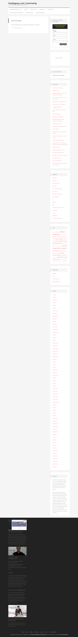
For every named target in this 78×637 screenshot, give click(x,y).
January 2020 (55, 319)
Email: (54, 35)
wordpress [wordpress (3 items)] (64, 267)
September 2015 (55, 408)
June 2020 (54, 311)
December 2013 (55, 462)
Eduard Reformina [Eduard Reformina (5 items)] (61, 244)
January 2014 (55, 459)
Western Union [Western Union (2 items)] (61, 267)
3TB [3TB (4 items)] (58, 238)
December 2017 (55, 354)
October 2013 (55, 467)
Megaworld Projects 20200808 (58, 118)
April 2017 (54, 373)
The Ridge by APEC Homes (57, 108)
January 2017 (55, 378)
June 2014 (54, 446)
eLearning (54, 192)
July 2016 (54, 384)
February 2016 (55, 395)
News (53, 211)
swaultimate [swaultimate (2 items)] (55, 263)
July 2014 (54, 443)
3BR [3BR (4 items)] (56, 238)
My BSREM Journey (56, 90)
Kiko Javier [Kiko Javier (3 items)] (54, 252)
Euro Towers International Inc (58, 195)
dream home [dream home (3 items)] (54, 244)
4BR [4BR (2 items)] (59, 238)
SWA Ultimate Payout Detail (15, 538)
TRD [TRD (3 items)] (64, 265)
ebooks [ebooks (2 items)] (57, 244)
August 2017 (54, 365)
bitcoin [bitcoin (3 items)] (53, 242)
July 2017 (54, 368)
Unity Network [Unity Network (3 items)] (57, 267)
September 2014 (55, 438)
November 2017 (55, 357)
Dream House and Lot (56, 189)
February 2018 (55, 349)
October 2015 (55, 405)
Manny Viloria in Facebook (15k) (59, 75)
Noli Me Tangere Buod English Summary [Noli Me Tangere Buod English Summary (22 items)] (59, 254)
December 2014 (55, 430)
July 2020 (54, 309)
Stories (53, 219)
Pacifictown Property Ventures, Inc (59, 213)
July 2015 (54, 413)
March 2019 (54, 330)
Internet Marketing (56, 203)
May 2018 (54, 346)
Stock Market (55, 216)
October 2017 (55, 360)
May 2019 (54, 327)
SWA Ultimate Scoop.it (56, 287)
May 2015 (54, 419)
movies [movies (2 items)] (61, 252)
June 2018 (54, 344)
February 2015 (55, 424)
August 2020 (54, 306)
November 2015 (55, 403)
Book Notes (54, 187)
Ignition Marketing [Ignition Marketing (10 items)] (56, 249)
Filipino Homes (55, 197)
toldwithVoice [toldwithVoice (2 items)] (62, 265)
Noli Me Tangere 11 (56, 132)
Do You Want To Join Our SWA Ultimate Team (15, 626)
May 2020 (54, 314)
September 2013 (55, 470)
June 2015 (54, 416)
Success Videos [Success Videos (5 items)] (63, 261)
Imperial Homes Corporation (58, 200)
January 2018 (55, 352)
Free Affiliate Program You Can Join (59, 154)
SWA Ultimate (55, 221)
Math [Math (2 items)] (59, 252)
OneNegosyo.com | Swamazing (22, 3)
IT (52, 205)
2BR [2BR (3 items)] (54, 238)
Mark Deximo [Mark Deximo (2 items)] (57, 252)
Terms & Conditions (56, 285)
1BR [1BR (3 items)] (53, 238)
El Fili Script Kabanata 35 (19, 27)
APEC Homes (55, 184)
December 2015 (55, 400)
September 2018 (55, 338)
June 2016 (54, 387)
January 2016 (55, 397)
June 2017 (54, 370)
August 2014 (54, 440)
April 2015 (54, 421)
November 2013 (55, 464)
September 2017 (55, 362)
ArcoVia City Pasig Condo (57, 115)
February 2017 (55, 376)
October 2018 (55, 335)
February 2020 (55, 317)
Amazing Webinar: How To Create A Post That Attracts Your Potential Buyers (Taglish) (59, 147)
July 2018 (54, 341)
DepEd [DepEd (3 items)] (65, 242)
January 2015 (55, 427)
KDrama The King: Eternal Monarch (59, 143)
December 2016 (55, 381)
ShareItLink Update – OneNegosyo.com (13, 564)
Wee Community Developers (58, 224)
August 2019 (54, 325)
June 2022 (54, 300)
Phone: (54, 39)
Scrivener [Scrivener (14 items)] (61, 259)
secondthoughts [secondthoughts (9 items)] (56, 261)
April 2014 (54, 451)
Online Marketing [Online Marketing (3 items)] (61, 257)
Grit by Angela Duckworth (57, 164)
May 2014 (54, 448)
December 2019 (55, 322)
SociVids (10, 579)
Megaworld (54, 208)
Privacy (53, 282)
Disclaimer (54, 279)
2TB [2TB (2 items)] (55, 238)
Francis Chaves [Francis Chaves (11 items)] (59, 246)
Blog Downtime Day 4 (56, 152)
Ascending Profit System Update (58, 157)
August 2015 (54, 411)
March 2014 (54, 454)
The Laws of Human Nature (57, 166)
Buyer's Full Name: (55, 31)
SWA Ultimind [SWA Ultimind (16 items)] (61, 263)
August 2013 (54, 473)
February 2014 (55, 456)
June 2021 (54, 303)
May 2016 (54, 389)
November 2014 (55, 432)
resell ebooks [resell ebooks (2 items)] (57, 259)
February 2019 (55, 333)
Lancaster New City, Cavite (57, 125)
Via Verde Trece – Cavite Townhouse (59, 106)
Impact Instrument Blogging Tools (16, 596)
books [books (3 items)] (55, 242)
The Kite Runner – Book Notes (58, 87)
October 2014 (55, 435)
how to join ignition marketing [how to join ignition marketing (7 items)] (61, 248)
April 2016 (54, 392)
